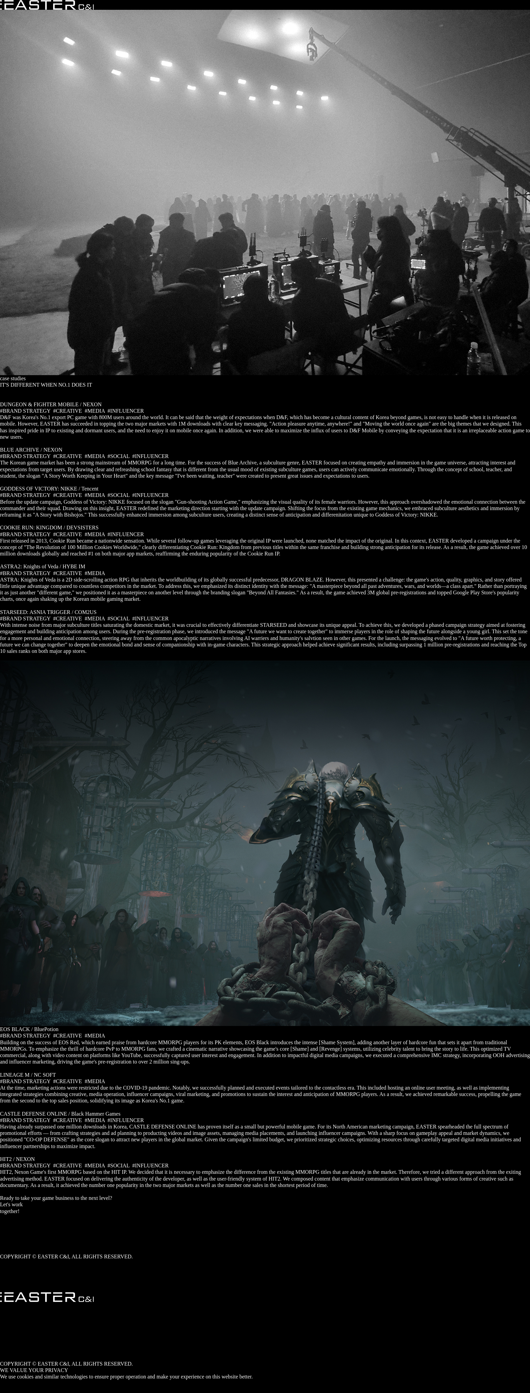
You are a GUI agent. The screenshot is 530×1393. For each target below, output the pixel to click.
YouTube (10, 1263)
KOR (5, 1331)
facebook (10, 1269)
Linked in (10, 1276)
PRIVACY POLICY (22, 1389)
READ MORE (16, 443)
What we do (13, 1230)
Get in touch (13, 1217)
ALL (5, 398)
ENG (5, 1338)
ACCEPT (10, 1383)
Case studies (13, 1237)
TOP (5, 1282)
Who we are (13, 1224)
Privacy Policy (16, 1250)
